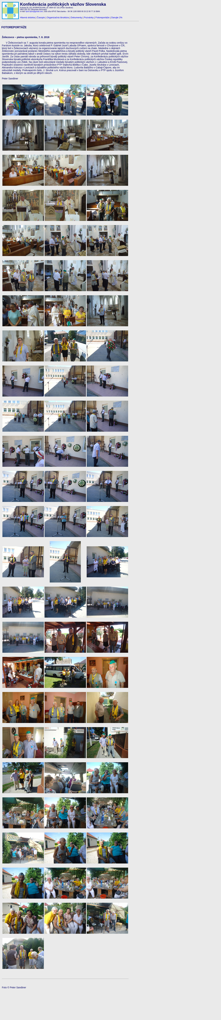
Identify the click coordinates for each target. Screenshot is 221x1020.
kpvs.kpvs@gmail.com (34, 11)
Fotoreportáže (102, 17)
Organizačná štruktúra (58, 17)
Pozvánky (89, 17)
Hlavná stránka (27, 17)
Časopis (41, 17)
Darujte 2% (116, 17)
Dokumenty (76, 17)
